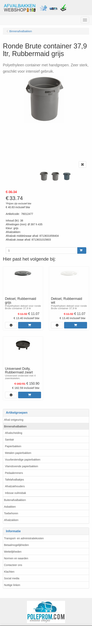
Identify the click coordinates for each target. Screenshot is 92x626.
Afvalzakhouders (15, 486)
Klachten (9, 571)
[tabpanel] (44, 176)
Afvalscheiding (13, 432)
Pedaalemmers (14, 472)
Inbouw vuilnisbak (15, 492)
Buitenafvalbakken (15, 500)
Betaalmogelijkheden (16, 545)
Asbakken (10, 506)
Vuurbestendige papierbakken (22, 459)
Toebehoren (11, 513)
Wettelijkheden (13, 551)
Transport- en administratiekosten (24, 538)
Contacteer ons (13, 565)
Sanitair (9, 439)
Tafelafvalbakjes (14, 479)
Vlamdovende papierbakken (21, 466)
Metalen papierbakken (18, 452)
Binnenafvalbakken (15, 426)
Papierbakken (13, 446)
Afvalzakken (11, 520)
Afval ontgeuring (13, 419)
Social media (11, 578)
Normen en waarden (16, 558)
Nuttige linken (12, 585)
